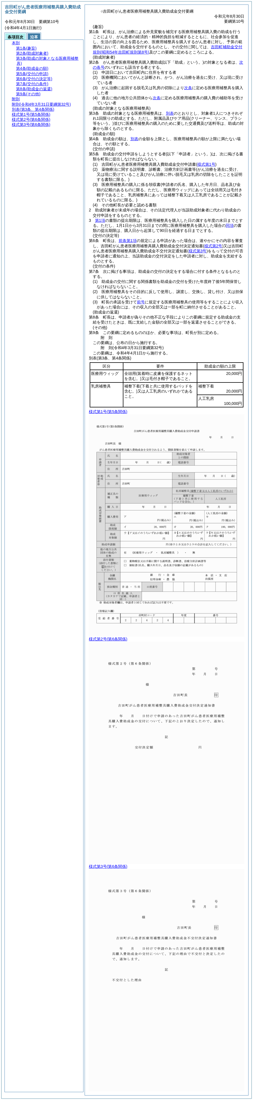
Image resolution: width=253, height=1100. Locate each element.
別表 (170, 113)
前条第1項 (128, 240)
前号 (141, 302)
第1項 (100, 220)
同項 (230, 225)
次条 (188, 88)
